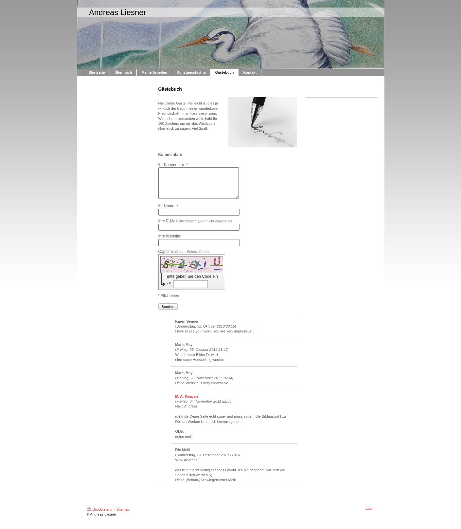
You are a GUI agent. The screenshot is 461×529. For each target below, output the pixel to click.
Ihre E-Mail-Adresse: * (195, 227)
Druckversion (100, 515)
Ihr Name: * (168, 212)
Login (370, 514)
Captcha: (183, 257)
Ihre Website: (169, 242)
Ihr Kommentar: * (173, 164)
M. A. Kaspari (186, 402)
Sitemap (123, 515)
